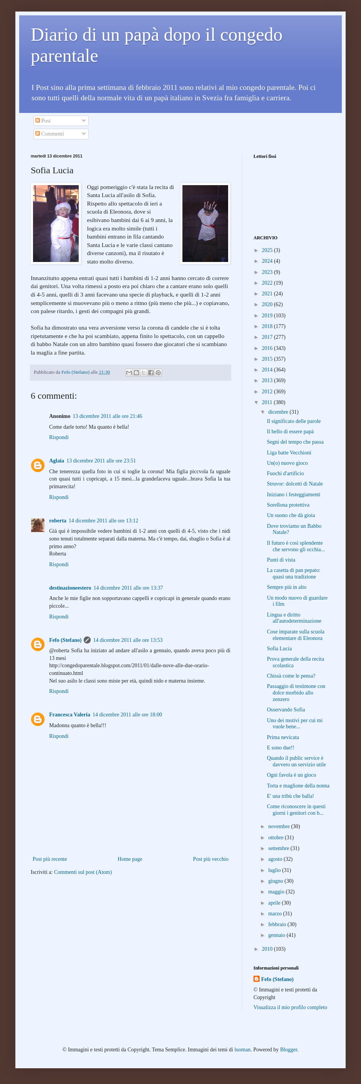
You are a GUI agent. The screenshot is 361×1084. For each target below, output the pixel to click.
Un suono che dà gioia (291, 515)
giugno (276, 881)
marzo (275, 914)
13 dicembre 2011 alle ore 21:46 (107, 416)
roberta (57, 521)
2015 (268, 359)
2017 (268, 337)
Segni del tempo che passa (295, 442)
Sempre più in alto (286, 587)
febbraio (277, 924)
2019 (268, 315)
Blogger (288, 1050)
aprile (275, 903)
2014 (268, 370)
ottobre (276, 837)
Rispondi (59, 437)
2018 (268, 326)
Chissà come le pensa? (291, 676)
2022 (268, 283)
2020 (268, 304)
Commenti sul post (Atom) (83, 872)
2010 (268, 949)
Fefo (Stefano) (65, 640)
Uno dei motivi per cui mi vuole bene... (295, 724)
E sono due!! (281, 748)
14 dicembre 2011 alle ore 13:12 (103, 521)
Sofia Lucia (279, 648)
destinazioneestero (70, 588)
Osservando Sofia (286, 710)
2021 (268, 294)
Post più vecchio (211, 859)
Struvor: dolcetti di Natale (295, 484)
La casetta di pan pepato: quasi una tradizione (293, 573)
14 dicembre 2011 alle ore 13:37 (128, 588)
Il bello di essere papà (290, 431)
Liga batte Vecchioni (289, 453)
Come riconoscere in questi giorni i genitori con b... (296, 810)
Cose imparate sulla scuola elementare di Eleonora (296, 635)
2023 (268, 272)
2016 (268, 348)
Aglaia (56, 461)
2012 (268, 391)
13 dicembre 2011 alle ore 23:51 (101, 461)
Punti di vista (281, 560)
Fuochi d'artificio (285, 473)
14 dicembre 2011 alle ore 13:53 (127, 640)
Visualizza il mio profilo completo (290, 1007)
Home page (130, 859)
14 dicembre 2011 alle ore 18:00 (127, 715)
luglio (275, 870)
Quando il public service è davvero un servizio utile (296, 761)
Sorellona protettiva (288, 505)
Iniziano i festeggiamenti (293, 494)
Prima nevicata (283, 737)
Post (43, 121)
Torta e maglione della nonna (298, 786)
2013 (268, 380)
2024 (268, 261)
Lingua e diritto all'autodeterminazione (294, 618)
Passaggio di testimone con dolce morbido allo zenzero (296, 692)
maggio (277, 892)
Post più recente (50, 859)
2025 (268, 250)
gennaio (277, 935)
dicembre (279, 412)
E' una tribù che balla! (290, 796)
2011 (268, 402)
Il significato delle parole (294, 421)
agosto (275, 859)
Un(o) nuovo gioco (287, 463)
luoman (242, 1050)
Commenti (49, 134)
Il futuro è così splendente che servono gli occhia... (296, 546)
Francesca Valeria (69, 715)
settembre (279, 848)
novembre (279, 826)
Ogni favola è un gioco (291, 775)
